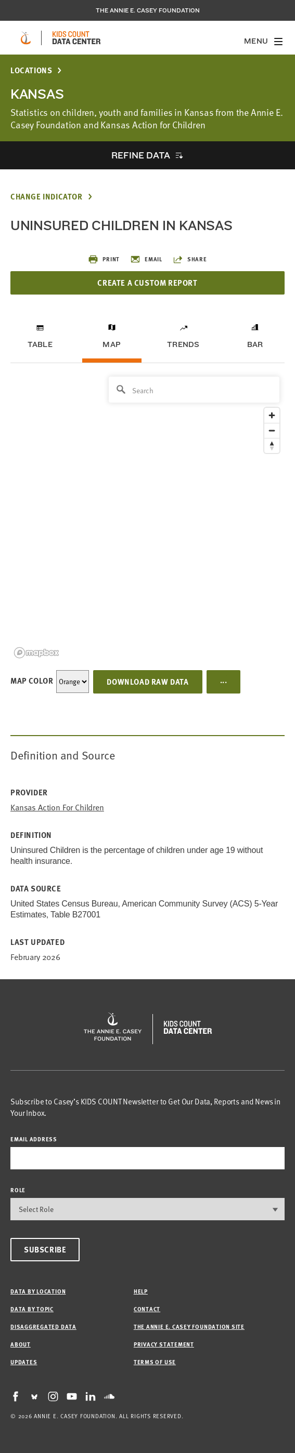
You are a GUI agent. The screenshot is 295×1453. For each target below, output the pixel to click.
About (20, 1344)
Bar (255, 344)
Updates (23, 1362)
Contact (147, 1309)
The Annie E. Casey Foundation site (189, 1326)
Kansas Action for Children (57, 807)
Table (40, 344)
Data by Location (38, 1291)
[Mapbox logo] (36, 653)
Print (104, 259)
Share (190, 259)
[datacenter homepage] (76, 38)
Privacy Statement (164, 1344)
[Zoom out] (271, 430)
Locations (31, 70)
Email (146, 259)
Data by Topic (32, 1309)
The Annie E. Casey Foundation (148, 10)
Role (17, 1190)
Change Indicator (46, 196)
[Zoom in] (271, 415)
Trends (183, 344)
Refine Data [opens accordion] (140, 155)
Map (111, 344)
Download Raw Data (147, 681)
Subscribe (45, 1249)
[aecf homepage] (25, 38)
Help (141, 1291)
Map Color (31, 680)
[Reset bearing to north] (271, 445)
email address (33, 1139)
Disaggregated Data (43, 1326)
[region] (147, 516)
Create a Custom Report (147, 282)
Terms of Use (155, 1362)
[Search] (194, 390)
